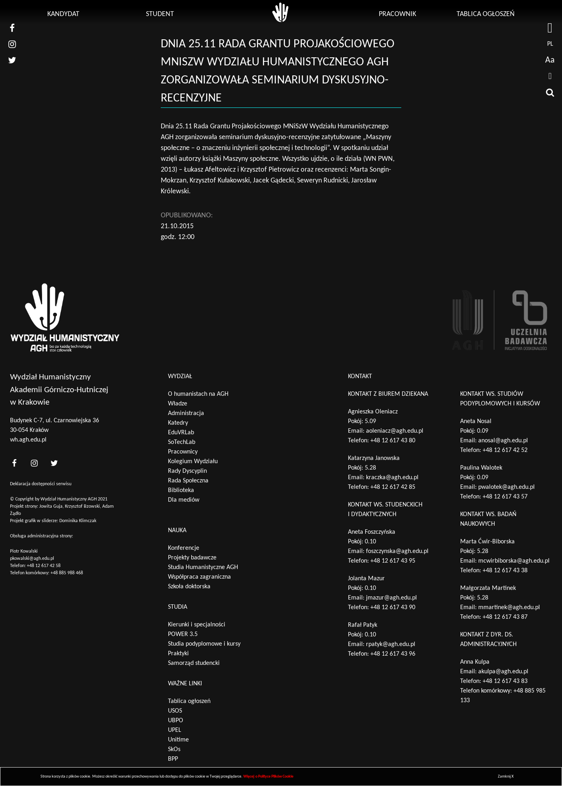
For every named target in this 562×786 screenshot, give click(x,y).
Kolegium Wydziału (193, 461)
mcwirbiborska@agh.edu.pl (514, 561)
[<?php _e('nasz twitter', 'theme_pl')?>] (54, 463)
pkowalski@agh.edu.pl (32, 558)
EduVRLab (181, 432)
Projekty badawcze (192, 558)
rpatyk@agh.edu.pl (390, 644)
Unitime (178, 740)
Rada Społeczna (188, 481)
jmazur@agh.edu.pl (391, 598)
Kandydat (63, 14)
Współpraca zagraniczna (199, 577)
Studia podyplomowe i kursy (204, 644)
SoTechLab (181, 442)
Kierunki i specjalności (196, 625)
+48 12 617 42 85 (392, 487)
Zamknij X (505, 776)
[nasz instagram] (12, 44)
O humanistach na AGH (198, 394)
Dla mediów (183, 500)
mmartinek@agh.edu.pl (509, 607)
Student (160, 14)
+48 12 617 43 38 (505, 570)
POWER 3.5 (183, 634)
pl (550, 44)
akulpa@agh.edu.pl (503, 672)
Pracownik (397, 14)
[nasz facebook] (12, 28)
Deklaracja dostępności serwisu (40, 484)
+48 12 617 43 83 (505, 681)
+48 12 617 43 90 (392, 607)
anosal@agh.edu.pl (503, 441)
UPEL (174, 730)
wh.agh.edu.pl (28, 440)
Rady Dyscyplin (187, 471)
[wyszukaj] (550, 92)
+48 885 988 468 (67, 573)
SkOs (174, 749)
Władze (177, 404)
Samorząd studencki (194, 663)
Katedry (178, 423)
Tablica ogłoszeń (486, 14)
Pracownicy (183, 452)
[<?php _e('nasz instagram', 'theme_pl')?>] (34, 463)
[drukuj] (550, 76)
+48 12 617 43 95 (392, 561)
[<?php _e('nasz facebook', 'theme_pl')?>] (14, 463)
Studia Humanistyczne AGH (203, 567)
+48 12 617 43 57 (505, 497)
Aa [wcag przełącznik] (550, 60)
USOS (175, 711)
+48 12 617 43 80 (392, 441)
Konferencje (183, 548)
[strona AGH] (550, 28)
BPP (173, 759)
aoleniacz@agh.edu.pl (394, 431)
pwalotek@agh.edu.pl (506, 487)
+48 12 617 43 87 (505, 617)
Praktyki (178, 653)
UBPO (175, 720)
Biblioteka (181, 490)
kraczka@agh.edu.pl (392, 477)
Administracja (186, 413)
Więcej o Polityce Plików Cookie (268, 776)
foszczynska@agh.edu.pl (397, 551)
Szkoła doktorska (189, 586)
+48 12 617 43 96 (392, 654)
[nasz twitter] (12, 60)
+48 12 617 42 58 (44, 565)
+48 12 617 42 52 (505, 450)
